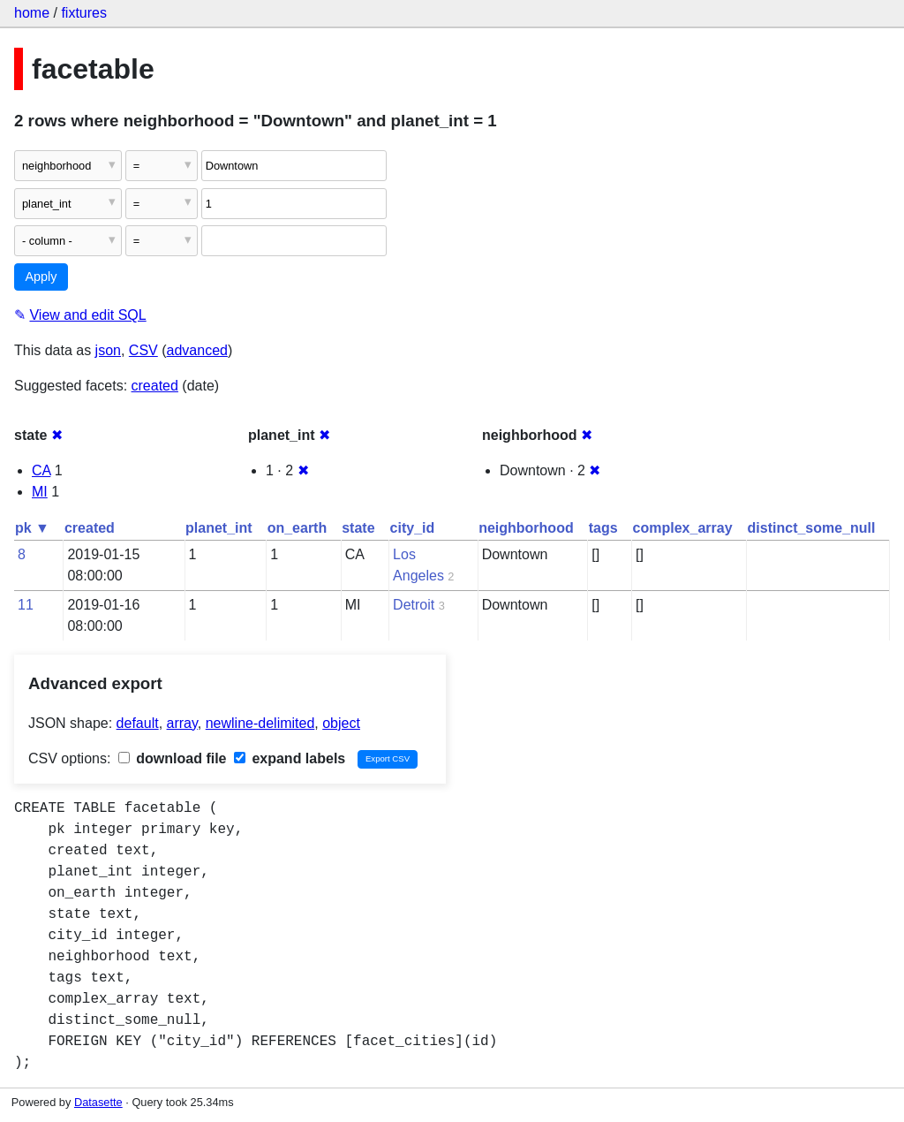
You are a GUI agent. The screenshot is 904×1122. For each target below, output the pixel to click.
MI (40, 491)
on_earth (297, 527)
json (108, 350)
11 (26, 604)
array (182, 723)
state (358, 527)
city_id (412, 527)
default (138, 723)
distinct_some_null (812, 527)
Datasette (98, 1102)
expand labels (289, 758)
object (341, 723)
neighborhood (526, 527)
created (155, 385)
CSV (143, 350)
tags (603, 527)
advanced (197, 350)
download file (172, 758)
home (31, 12)
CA (41, 470)
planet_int (218, 527)
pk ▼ (32, 527)
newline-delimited (260, 723)
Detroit (413, 604)
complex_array (683, 527)
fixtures (84, 12)
